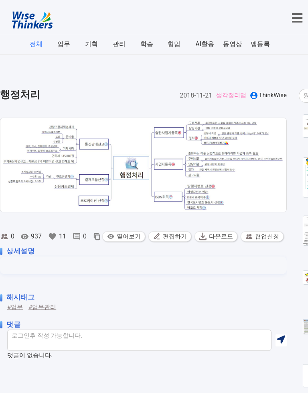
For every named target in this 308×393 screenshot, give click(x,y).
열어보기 (124, 236)
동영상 (232, 44)
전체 (36, 44)
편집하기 (170, 236)
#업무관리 (42, 307)
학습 (146, 44)
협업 (174, 44)
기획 (91, 44)
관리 (119, 44)
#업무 (15, 307)
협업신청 (262, 236)
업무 (63, 44)
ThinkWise (273, 95)
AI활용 (204, 44)
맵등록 (260, 44)
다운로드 (216, 236)
